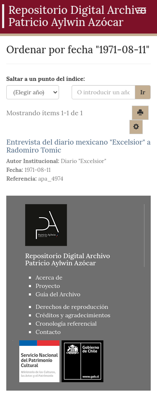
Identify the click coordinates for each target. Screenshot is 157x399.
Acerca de (49, 277)
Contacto (48, 332)
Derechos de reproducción (72, 307)
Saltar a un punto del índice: (45, 79)
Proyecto (48, 286)
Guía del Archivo (58, 294)
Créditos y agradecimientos (73, 315)
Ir (142, 92)
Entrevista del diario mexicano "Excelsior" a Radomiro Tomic (78, 146)
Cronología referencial (66, 323)
